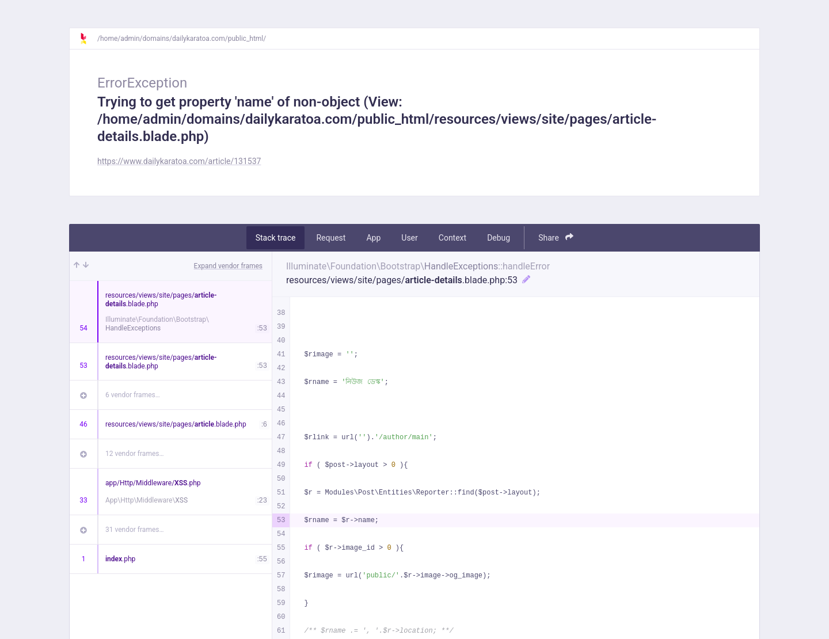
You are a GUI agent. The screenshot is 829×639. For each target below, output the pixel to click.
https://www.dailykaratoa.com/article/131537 (179, 161)
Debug (498, 237)
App (373, 237)
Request (330, 237)
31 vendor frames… (134, 530)
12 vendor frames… (134, 454)
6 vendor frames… (132, 395)
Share (555, 237)
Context (452, 237)
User (409, 237)
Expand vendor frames (228, 266)
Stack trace (276, 237)
